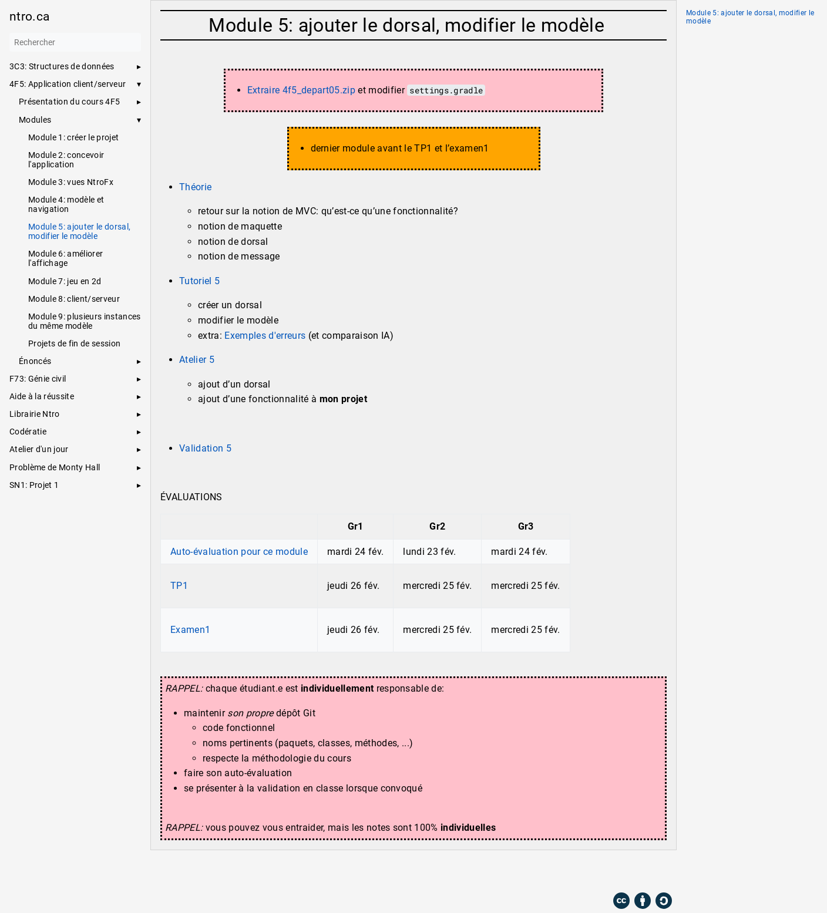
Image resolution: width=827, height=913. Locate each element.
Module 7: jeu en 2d (64, 281)
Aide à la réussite (41, 396)
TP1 (179, 585)
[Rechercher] (75, 42)
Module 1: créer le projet (73, 137)
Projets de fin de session (74, 343)
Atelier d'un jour (39, 449)
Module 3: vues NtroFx (70, 182)
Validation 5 (205, 448)
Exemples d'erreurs (264, 335)
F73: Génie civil (37, 378)
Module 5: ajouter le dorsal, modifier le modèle (79, 231)
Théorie (195, 187)
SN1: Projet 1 (34, 485)
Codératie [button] (27, 431)
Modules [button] (35, 119)
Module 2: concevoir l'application (66, 159)
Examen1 (190, 629)
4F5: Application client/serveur (67, 84)
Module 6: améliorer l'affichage (65, 258)
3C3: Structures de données (62, 66)
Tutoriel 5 (199, 281)
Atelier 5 (196, 359)
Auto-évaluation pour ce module (239, 551)
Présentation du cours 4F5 (69, 101)
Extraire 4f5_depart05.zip (301, 90)
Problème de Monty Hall (54, 467)
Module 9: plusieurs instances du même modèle (84, 321)
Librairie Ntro (34, 414)
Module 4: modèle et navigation (66, 204)
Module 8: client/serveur (74, 299)
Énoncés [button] (35, 361)
